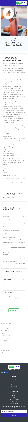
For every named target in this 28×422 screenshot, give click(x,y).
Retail (2, 348)
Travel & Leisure (5, 350)
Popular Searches (14, 382)
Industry (14, 379)
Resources (14, 384)
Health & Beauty (5, 338)
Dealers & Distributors (6, 330)
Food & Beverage (19, 38)
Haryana (9, 197)
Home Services (5, 343)
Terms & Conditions (16, 299)
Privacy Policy (6, 299)
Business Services (5, 328)
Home (5, 38)
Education (3, 333)
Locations (14, 381)
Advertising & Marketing (7, 323)
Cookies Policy (14, 403)
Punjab (14, 197)
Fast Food (11, 38)
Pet (2, 345)
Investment (14, 386)
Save (10, 47)
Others (2, 353)
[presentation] (14, 304)
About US (14, 395)
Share (18, 47)
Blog (14, 393)
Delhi (5, 197)
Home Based (4, 340)
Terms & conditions (14, 399)
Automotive (4, 326)
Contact (14, 397)
